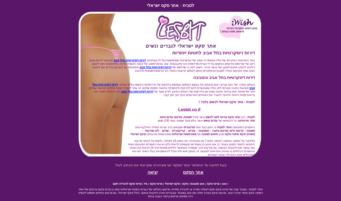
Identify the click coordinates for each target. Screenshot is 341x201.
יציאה (152, 172)
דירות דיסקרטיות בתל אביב (130, 60)
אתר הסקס (193, 172)
